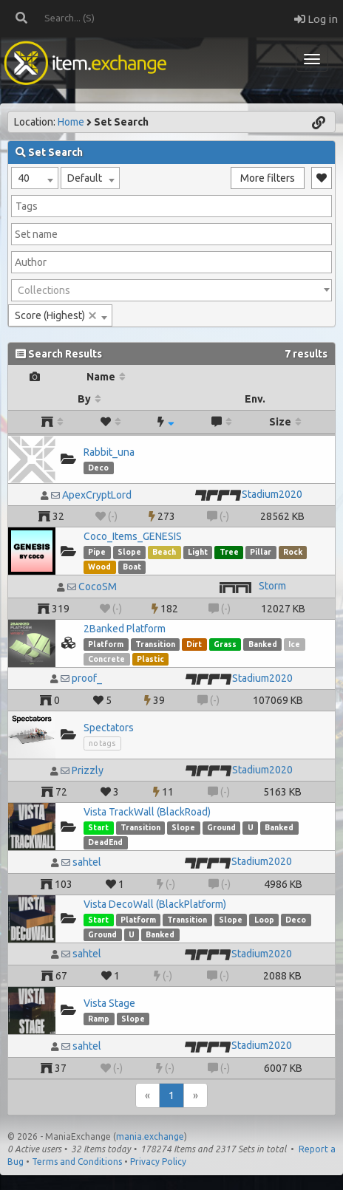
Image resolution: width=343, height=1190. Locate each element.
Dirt (194, 644)
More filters (267, 178)
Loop (264, 919)
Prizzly (87, 770)
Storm (272, 586)
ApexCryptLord (97, 495)
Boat (132, 566)
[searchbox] (171, 206)
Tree (229, 551)
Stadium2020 (272, 494)
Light (198, 551)
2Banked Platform (125, 629)
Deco (98, 467)
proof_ (87, 678)
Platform (105, 644)
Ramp (98, 1018)
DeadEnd (105, 842)
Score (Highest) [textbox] (56, 315)
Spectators (109, 728)
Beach (164, 551)
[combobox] (34, 178)
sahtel (86, 862)
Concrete (106, 658)
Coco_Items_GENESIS (133, 536)
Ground (221, 827)
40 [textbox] (24, 178)
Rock (292, 551)
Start (98, 827)
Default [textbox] (84, 178)
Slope (129, 551)
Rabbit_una (109, 452)
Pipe (97, 551)
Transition (155, 644)
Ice (294, 644)
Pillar (260, 551)
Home (71, 122)
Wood (99, 566)
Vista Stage (109, 1003)
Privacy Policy (158, 1161)
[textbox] (171, 290)
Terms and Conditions (77, 1161)
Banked (262, 644)
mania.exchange (150, 1136)
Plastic (150, 658)
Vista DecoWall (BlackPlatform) (155, 904)
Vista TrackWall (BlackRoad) (147, 812)
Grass (225, 644)
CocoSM (97, 586)
